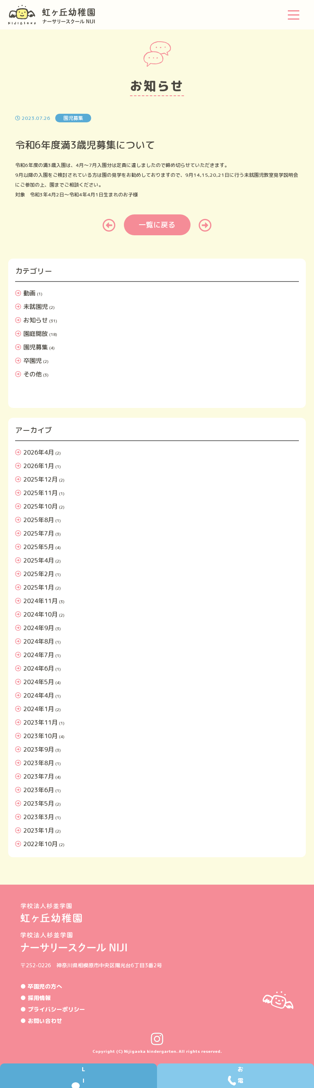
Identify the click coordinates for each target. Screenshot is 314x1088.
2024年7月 (38, 655)
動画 (29, 293)
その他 (32, 374)
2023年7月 (38, 776)
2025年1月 (38, 587)
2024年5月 (38, 682)
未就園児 (35, 306)
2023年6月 (38, 790)
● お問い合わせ (41, 1021)
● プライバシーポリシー (52, 1009)
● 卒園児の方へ (41, 986)
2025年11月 (40, 493)
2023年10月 (40, 736)
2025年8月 (38, 520)
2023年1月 (38, 830)
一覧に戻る (157, 225)
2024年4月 (38, 695)
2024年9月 (38, 628)
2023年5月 (38, 803)
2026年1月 (38, 466)
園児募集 (35, 347)
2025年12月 (40, 479)
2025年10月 (40, 506)
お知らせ (35, 320)
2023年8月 (38, 763)
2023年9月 (38, 749)
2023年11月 (40, 722)
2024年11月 (40, 601)
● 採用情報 (35, 998)
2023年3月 (38, 817)
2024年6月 (38, 668)
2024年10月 (40, 614)
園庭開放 (35, 333)
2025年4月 (38, 560)
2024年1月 (38, 709)
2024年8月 (38, 641)
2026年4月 (38, 452)
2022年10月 (40, 844)
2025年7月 (38, 533)
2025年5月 (38, 547)
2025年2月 (38, 574)
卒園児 (32, 360)
